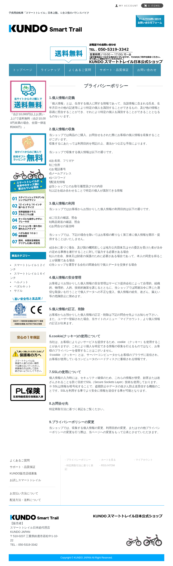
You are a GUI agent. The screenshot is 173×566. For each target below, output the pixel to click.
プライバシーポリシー (78, 459)
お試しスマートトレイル (25, 480)
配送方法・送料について (25, 499)
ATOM (111, 465)
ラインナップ (50, 70)
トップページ (22, 70)
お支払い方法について (24, 493)
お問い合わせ (147, 70)
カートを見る (108, 459)
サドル (18, 290)
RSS (103, 465)
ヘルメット (21, 282)
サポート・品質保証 (114, 70)
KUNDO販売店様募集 (23, 473)
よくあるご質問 (80, 70)
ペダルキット (22, 286)
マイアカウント (144, 459)
